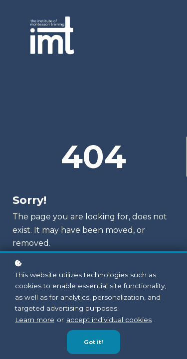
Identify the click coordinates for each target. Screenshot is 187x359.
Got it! (93, 342)
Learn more (34, 320)
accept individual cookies (109, 320)
